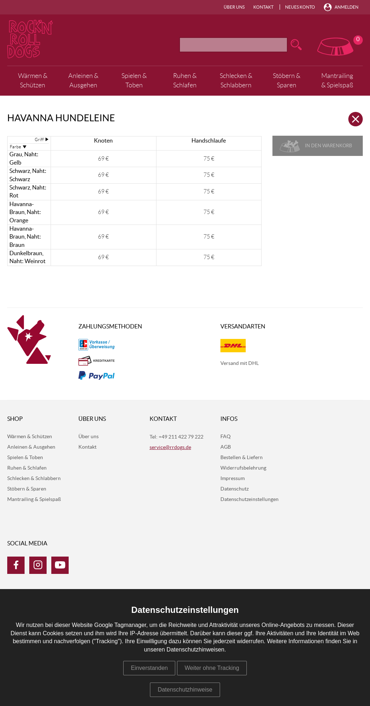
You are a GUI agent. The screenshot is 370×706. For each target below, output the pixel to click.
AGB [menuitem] (225, 447)
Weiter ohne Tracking (212, 668)
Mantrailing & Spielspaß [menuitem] (337, 80)
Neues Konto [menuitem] (300, 7)
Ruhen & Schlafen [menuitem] (185, 80)
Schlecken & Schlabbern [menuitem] (236, 80)
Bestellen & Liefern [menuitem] (241, 457)
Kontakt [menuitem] (263, 7)
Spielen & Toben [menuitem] (134, 80)
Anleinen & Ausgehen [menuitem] (83, 80)
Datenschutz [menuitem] (234, 489)
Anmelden (346, 7)
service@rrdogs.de (170, 447)
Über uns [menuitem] (234, 7)
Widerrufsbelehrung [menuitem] (243, 468)
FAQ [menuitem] (225, 436)
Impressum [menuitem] (232, 478)
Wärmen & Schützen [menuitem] (32, 80)
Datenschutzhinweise (185, 690)
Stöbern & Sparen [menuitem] (286, 80)
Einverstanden (149, 668)
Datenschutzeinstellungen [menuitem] (249, 499)
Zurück (355, 119)
